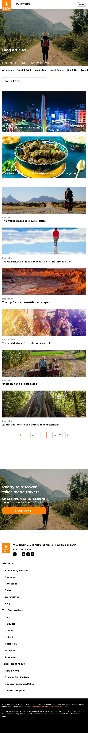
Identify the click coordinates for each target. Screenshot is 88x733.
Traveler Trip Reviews (17, 677)
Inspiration (41, 70)
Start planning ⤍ (24, 511)
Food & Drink (24, 70)
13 (60, 435)
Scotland (10, 650)
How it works (22, 4)
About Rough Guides (16, 570)
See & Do (72, 70)
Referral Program (15, 691)
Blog (7, 604)
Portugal (10, 624)
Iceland (9, 637)
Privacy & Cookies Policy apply (57, 706)
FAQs (8, 590)
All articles (8, 70)
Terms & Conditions (33, 706)
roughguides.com (10, 63)
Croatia (9, 631)
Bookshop (10, 577)
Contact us (11, 584)
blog (24, 63)
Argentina (10, 657)
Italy (7, 617)
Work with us (12, 597)
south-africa (35, 63)
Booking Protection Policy (19, 684)
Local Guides (57, 70)
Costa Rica (11, 644)
